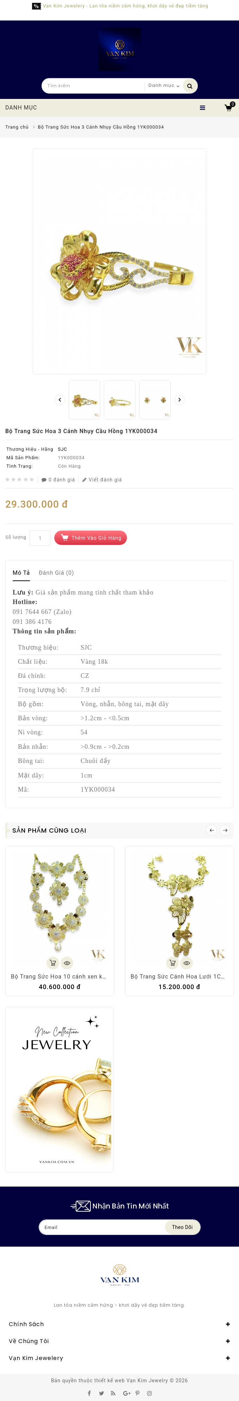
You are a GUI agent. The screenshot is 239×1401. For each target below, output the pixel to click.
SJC (62, 449)
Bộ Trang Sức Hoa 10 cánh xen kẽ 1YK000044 (75, 976)
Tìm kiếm (190, 86)
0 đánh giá (58, 480)
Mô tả (21, 572)
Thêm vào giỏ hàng (96, 538)
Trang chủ (17, 127)
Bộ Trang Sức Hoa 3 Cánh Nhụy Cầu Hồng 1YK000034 (101, 127)
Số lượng (15, 537)
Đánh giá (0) (56, 572)
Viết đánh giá (102, 480)
